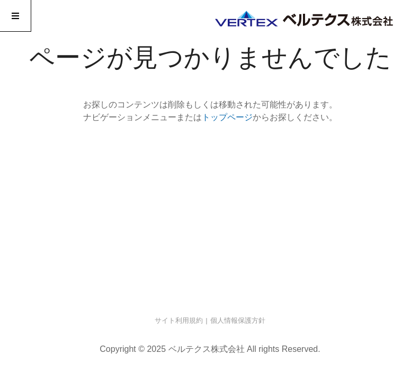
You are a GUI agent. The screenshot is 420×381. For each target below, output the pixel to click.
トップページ (227, 117)
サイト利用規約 (179, 320)
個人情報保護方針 (237, 320)
